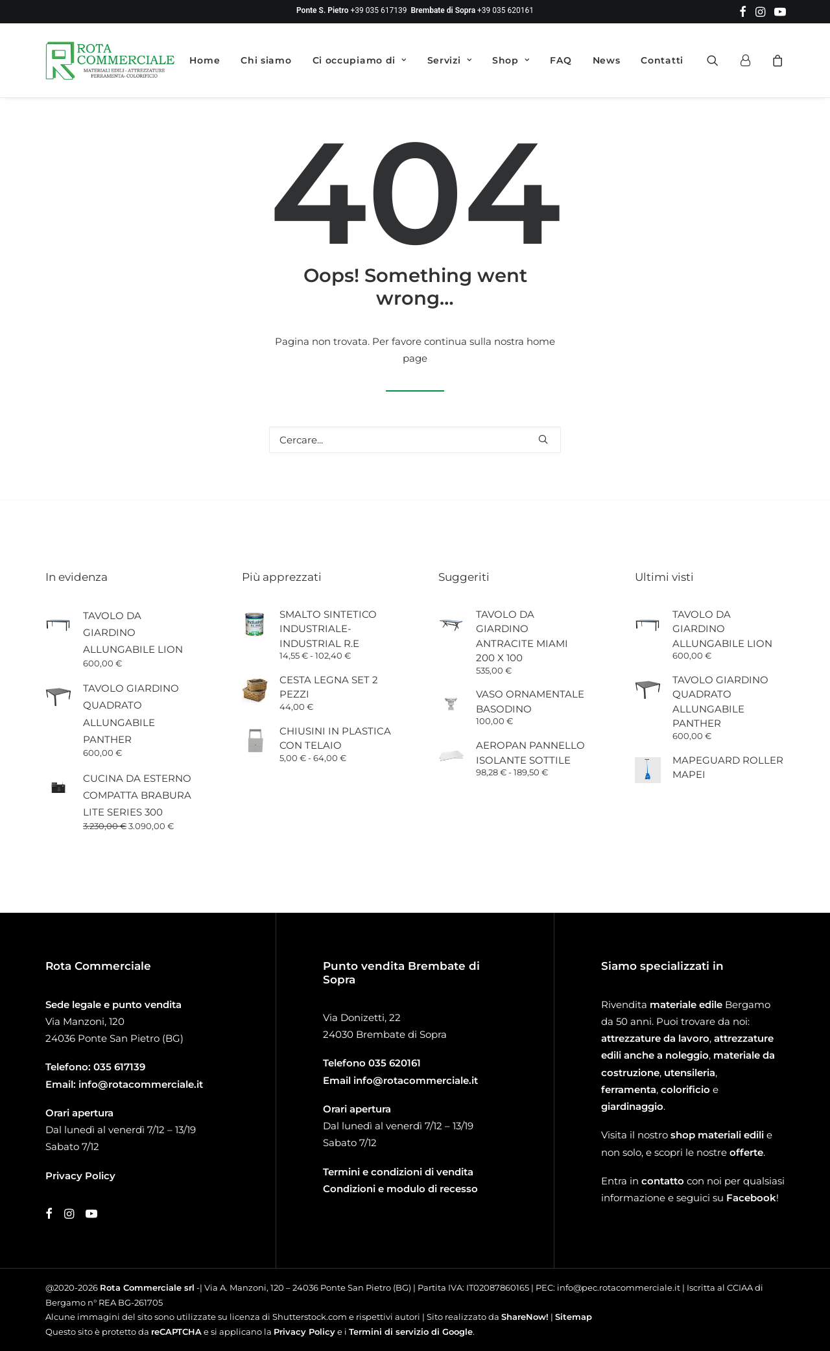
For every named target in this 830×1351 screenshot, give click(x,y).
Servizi (449, 60)
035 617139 (119, 1067)
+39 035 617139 (379, 10)
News (607, 60)
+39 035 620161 (505, 10)
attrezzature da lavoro (655, 1038)
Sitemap (573, 1316)
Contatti (662, 60)
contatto (662, 1181)
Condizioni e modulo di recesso (400, 1188)
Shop (510, 60)
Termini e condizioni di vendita (398, 1172)
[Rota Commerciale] (110, 60)
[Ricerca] (415, 440)
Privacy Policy (304, 1331)
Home (204, 60)
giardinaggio (632, 1106)
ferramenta (628, 1089)
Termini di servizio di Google (411, 1331)
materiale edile (686, 1004)
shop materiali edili (717, 1135)
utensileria (689, 1072)
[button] (743, 11)
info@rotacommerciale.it (140, 1084)
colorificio (685, 1089)
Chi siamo (266, 60)
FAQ (560, 60)
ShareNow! (525, 1316)
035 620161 (394, 1063)
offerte (746, 1152)
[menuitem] (743, 11)
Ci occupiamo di (360, 60)
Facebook (751, 1198)
